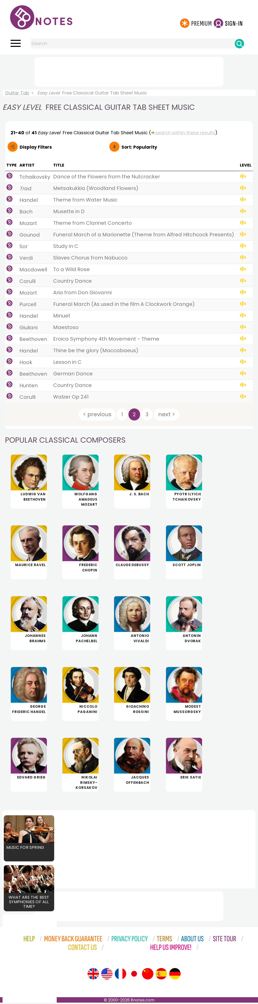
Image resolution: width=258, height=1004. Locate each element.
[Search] (239, 43)
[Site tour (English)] (93, 975)
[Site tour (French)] (120, 975)
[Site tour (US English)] (107, 975)
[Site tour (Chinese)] (147, 975)
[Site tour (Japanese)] (134, 975)
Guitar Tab (17, 93)
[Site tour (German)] (175, 975)
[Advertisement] (129, 70)
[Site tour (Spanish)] (161, 975)
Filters (36, 147)
